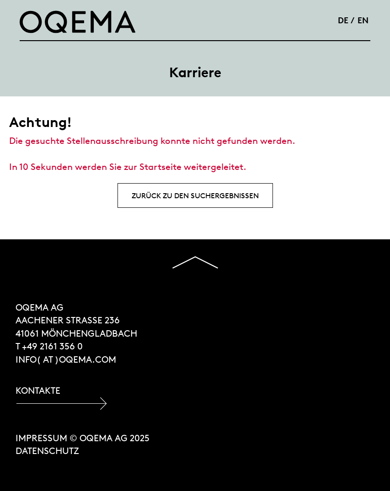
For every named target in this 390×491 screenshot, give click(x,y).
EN (363, 20)
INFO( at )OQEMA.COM (66, 359)
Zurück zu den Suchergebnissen (195, 195)
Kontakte (38, 390)
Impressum (41, 437)
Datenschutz (47, 450)
